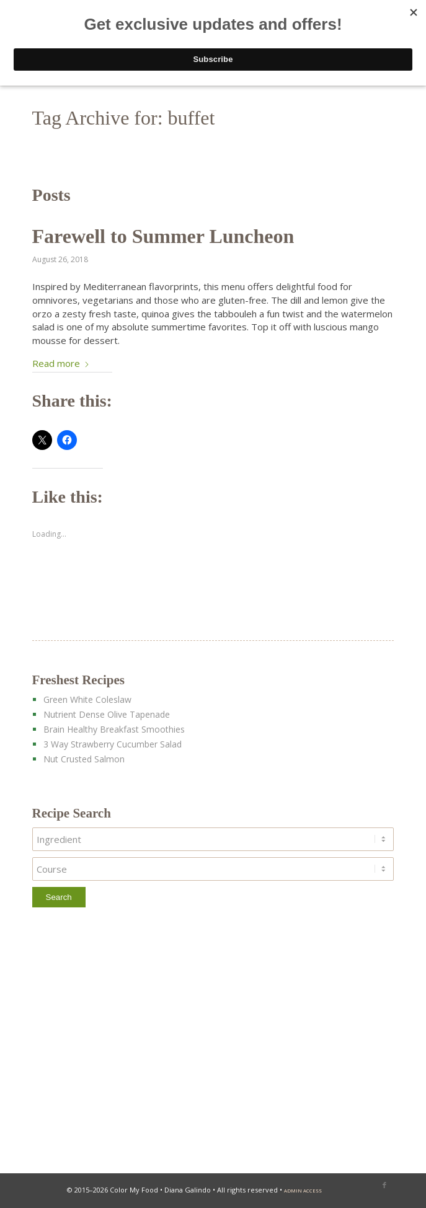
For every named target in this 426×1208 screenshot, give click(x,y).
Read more (61, 363)
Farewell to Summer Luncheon (163, 236)
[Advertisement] (213, 1044)
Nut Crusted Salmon (84, 759)
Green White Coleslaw (87, 699)
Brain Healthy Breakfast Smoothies (114, 729)
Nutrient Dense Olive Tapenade (106, 714)
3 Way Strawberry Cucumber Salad (112, 744)
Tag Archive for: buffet (123, 118)
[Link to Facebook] (384, 1185)
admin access (303, 1191)
